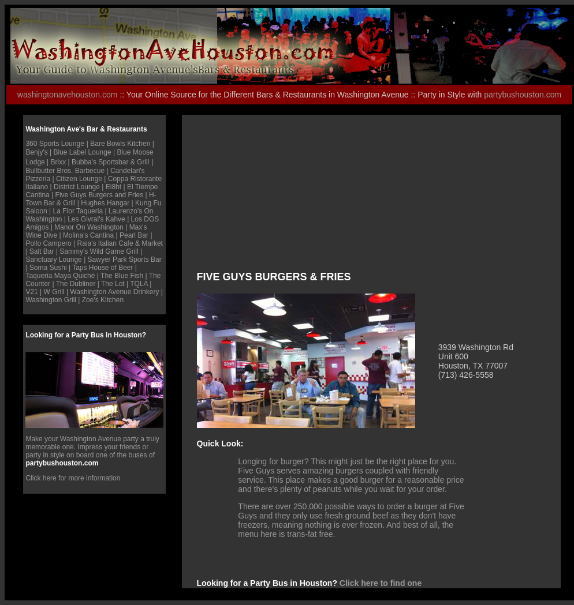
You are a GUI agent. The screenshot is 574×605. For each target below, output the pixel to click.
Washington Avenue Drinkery (114, 292)
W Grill (54, 292)
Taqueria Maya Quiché (60, 276)
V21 (31, 292)
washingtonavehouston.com (67, 94)
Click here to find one (381, 583)
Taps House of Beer (102, 268)
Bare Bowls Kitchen (120, 144)
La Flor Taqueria (78, 211)
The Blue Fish (121, 276)
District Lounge (77, 187)
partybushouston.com (522, 94)
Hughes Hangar (106, 203)
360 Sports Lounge (54, 144)
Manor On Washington (89, 227)
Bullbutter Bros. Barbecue (65, 171)
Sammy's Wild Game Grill (98, 251)
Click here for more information (72, 478)
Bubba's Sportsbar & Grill (110, 162)
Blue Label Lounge (82, 152)
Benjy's (36, 152)
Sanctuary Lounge (53, 259)
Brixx (58, 162)
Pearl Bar (134, 235)
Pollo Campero (48, 243)
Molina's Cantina (88, 235)
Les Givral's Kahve (96, 219)
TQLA (139, 284)
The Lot (113, 284)
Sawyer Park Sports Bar (125, 259)
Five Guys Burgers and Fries (99, 195)
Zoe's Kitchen (103, 300)
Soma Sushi (48, 268)
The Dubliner (76, 284)
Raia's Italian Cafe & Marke (119, 243)
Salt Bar (42, 251)
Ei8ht (115, 187)
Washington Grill (50, 300)
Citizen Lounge (79, 179)
